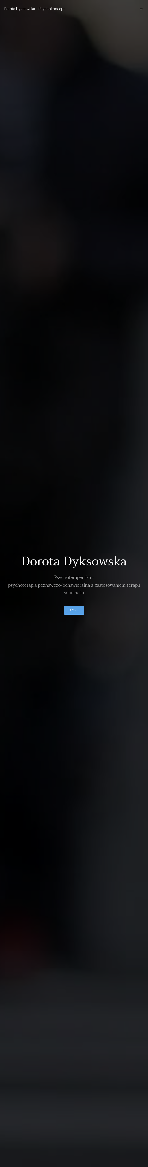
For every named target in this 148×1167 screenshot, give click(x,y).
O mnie (74, 610)
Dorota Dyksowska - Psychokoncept (34, 9)
